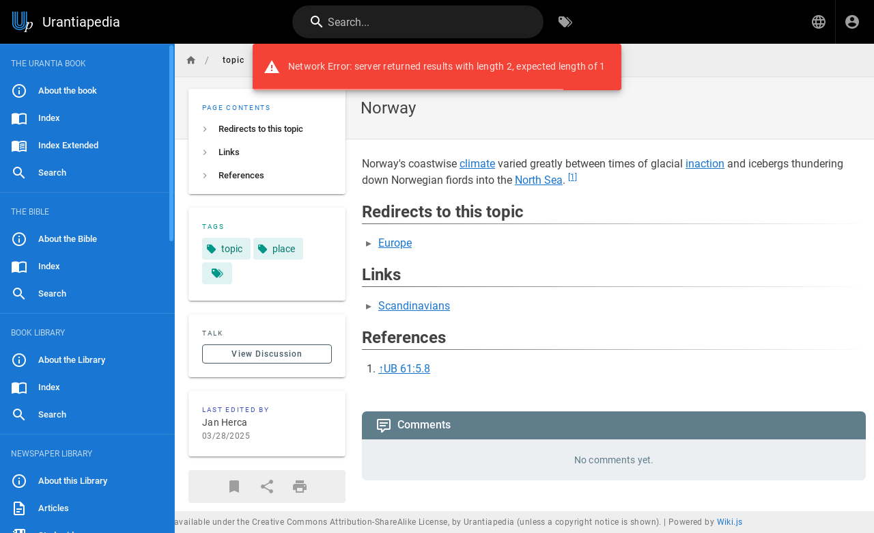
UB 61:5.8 (407, 368)
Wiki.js (730, 522)
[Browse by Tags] (565, 21)
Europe (395, 242)
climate (477, 163)
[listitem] (267, 129)
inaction (705, 163)
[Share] (267, 486)
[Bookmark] (234, 486)
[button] (818, 22)
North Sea (539, 180)
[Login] (852, 21)
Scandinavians (414, 305)
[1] (572, 177)
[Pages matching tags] (217, 273)
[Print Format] (299, 486)
